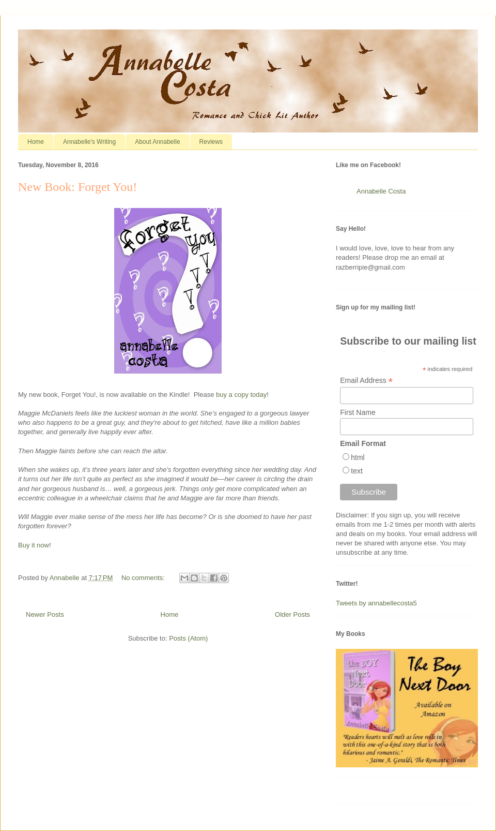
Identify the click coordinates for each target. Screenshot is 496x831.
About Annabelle (157, 141)
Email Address (366, 380)
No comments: (143, 578)
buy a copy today (241, 394)
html (357, 457)
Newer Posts (45, 614)
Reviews (211, 141)
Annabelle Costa (381, 191)
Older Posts (292, 614)
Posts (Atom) (188, 638)
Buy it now (33, 545)
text (357, 471)
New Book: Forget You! (77, 187)
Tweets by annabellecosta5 (376, 603)
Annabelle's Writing (89, 141)
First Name (357, 412)
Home (35, 141)
